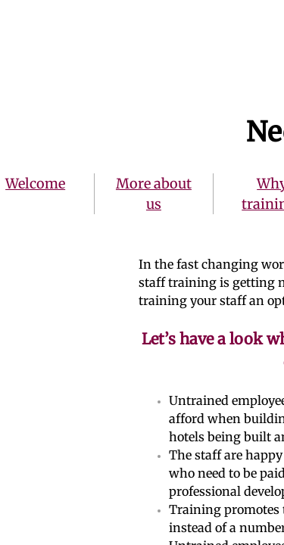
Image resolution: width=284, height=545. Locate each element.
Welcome (35, 183)
